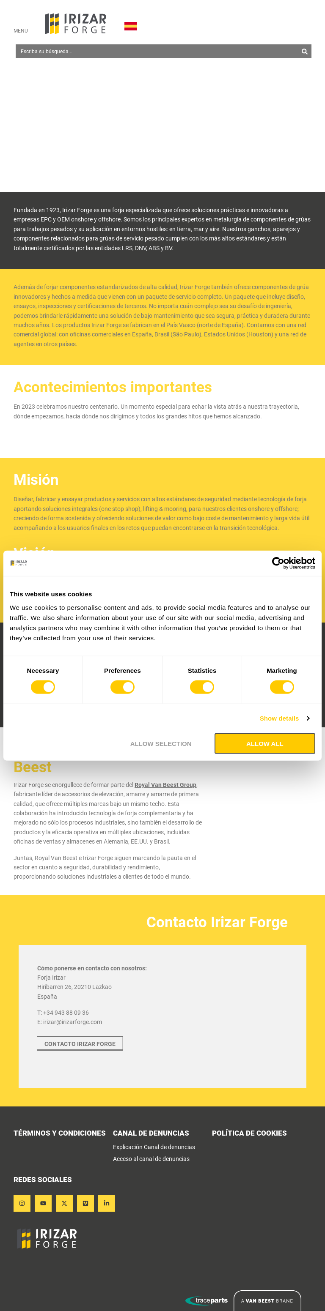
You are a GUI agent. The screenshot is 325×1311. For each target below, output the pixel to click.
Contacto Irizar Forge (80, 1044)
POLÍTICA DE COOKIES (249, 1133)
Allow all (265, 743)
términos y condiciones (60, 1133)
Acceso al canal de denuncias (151, 1159)
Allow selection (161, 743)
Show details (279, 718)
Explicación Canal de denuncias (154, 1147)
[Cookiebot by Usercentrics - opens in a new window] (278, 563)
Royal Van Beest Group (165, 784)
